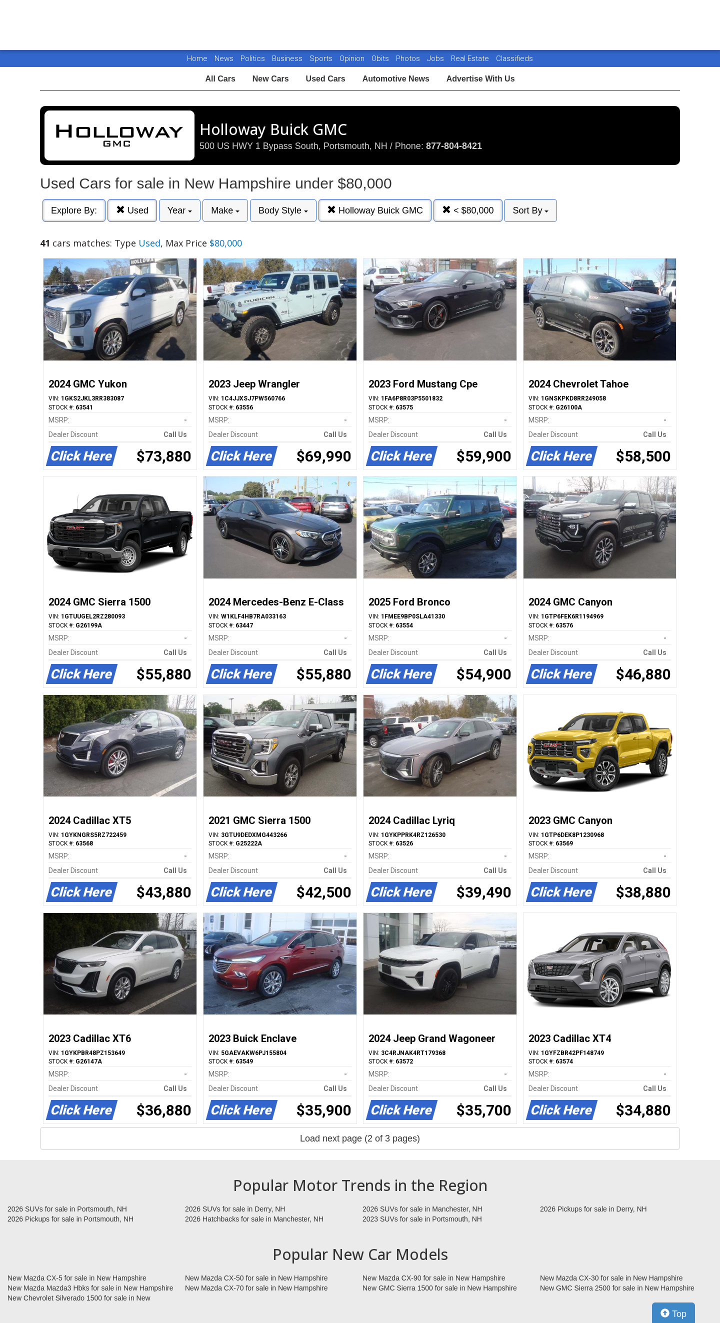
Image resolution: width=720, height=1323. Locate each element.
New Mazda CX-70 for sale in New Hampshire (256, 1288)
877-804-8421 (454, 146)
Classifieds (514, 58)
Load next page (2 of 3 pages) (360, 1139)
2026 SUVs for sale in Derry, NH (235, 1209)
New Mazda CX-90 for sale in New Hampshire (434, 1278)
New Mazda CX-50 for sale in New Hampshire (256, 1278)
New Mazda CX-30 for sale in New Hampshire (611, 1278)
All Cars (220, 78)
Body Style (283, 211)
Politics (252, 58)
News (224, 58)
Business (288, 58)
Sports (322, 58)
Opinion (353, 58)
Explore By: (74, 211)
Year (180, 211)
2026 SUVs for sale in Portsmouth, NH (67, 1209)
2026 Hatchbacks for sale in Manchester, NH (254, 1219)
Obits (381, 58)
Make (225, 211)
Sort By (530, 211)
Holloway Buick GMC (375, 210)
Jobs (436, 58)
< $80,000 (468, 210)
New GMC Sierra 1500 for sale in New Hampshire (439, 1288)
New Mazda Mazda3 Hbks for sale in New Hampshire (90, 1288)
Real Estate (471, 58)
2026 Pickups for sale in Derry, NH (593, 1209)
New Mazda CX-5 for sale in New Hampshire (77, 1278)
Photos (409, 58)
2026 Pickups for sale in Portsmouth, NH (71, 1219)
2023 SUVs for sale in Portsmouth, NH (422, 1219)
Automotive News (396, 78)
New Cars (270, 78)
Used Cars (326, 78)
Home (197, 58)
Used (132, 210)
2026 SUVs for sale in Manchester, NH (422, 1209)
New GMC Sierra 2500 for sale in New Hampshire (617, 1288)
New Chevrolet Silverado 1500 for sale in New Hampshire (79, 1298)
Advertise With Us (480, 78)
